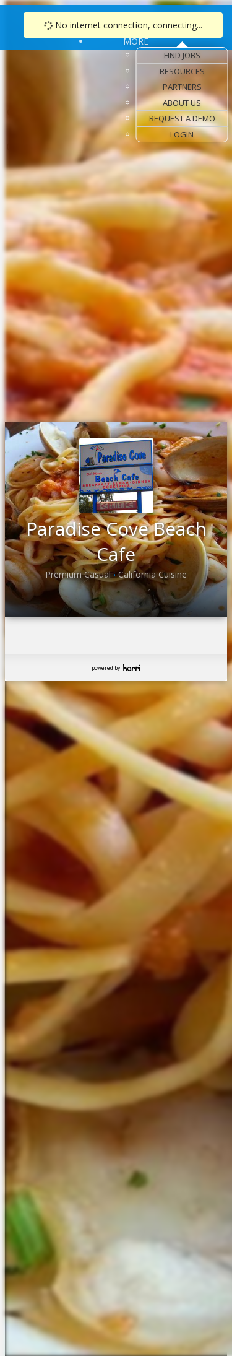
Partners (182, 86)
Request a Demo (182, 118)
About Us (182, 102)
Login (182, 134)
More (135, 41)
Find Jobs (182, 55)
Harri (131, 667)
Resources (182, 71)
